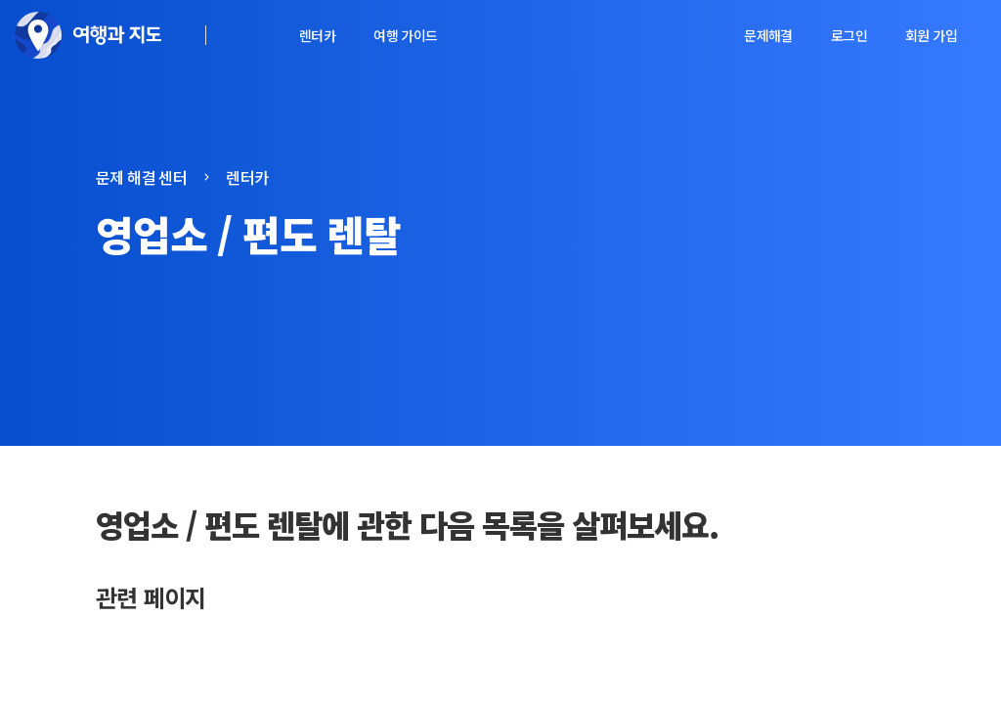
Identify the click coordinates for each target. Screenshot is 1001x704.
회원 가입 (931, 35)
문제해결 (768, 35)
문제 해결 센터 (141, 177)
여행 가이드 (405, 35)
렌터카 (317, 35)
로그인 (849, 35)
